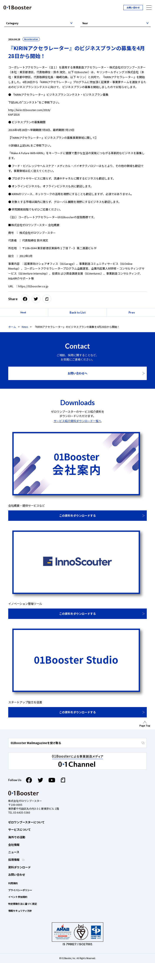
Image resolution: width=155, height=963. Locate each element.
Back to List (78, 312)
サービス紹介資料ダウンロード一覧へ (77, 421)
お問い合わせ (133, 7)
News (25, 327)
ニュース (13, 852)
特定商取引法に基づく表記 (22, 903)
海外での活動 (16, 837)
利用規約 (13, 883)
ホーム (12, 327)
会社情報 (14, 845)
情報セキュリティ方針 (20, 910)
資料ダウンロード (19, 867)
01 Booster (17, 7)
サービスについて (19, 829)
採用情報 (14, 860)
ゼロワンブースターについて (26, 822)
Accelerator (31, 39)
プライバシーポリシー (20, 890)
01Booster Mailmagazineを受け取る (77, 743)
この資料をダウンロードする (77, 515)
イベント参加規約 (17, 896)
